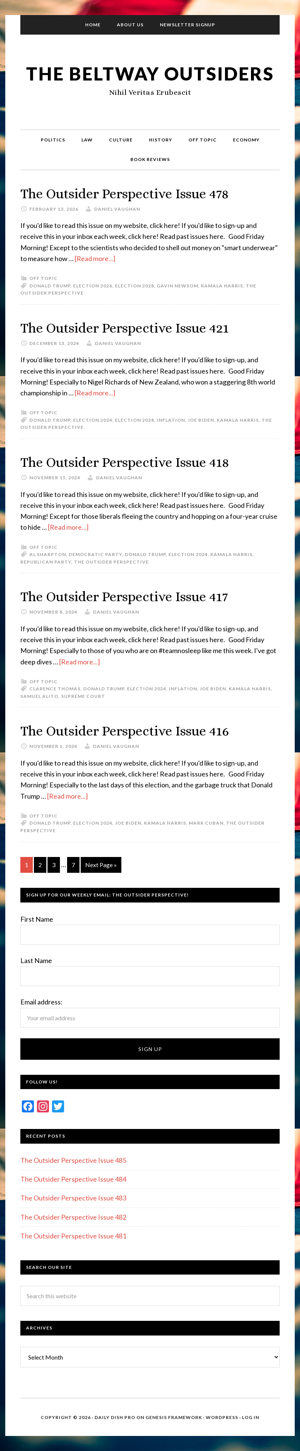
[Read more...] (95, 258)
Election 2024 (92, 420)
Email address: (41, 1002)
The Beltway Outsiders (150, 73)
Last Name (36, 960)
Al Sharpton (47, 554)
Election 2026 (92, 286)
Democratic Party (95, 554)
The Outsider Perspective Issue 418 (124, 462)
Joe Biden (201, 420)
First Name (36, 919)
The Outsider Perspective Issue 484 (73, 1179)
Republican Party (45, 562)
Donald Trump (49, 286)
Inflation (171, 420)
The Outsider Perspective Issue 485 (73, 1160)
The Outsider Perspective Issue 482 (73, 1217)
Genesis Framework (173, 1417)
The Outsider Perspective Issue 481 (73, 1236)
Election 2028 (134, 286)
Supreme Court (83, 696)
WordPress (222, 1417)
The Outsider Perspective (111, 562)
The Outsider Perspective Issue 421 (124, 328)
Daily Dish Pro (115, 1417)
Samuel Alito (39, 696)
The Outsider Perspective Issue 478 (124, 193)
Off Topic (43, 278)
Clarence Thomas (55, 688)
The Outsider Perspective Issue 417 (124, 596)
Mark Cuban (206, 823)
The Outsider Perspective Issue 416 (124, 730)
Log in (250, 1417)
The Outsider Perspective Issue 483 (73, 1198)
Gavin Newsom (177, 286)
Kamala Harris (222, 286)
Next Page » (101, 864)
